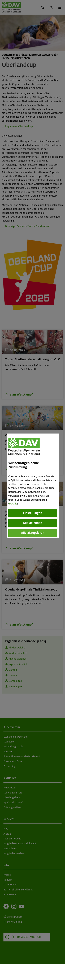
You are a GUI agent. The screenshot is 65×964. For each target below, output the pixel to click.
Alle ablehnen (32, 523)
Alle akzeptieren (32, 533)
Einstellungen (32, 513)
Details (13, 503)
